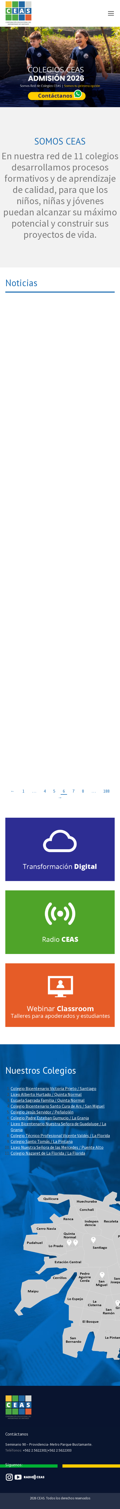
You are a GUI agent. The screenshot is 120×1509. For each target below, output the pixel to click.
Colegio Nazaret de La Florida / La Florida (48, 1153)
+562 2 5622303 (60, 1450)
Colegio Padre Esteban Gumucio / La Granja (50, 1117)
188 (106, 791)
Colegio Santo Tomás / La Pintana (42, 1141)
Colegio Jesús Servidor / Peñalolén (42, 1112)
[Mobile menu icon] (111, 13)
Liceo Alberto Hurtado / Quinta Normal (46, 1094)
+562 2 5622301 (35, 1450)
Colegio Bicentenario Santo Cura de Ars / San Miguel (58, 1106)
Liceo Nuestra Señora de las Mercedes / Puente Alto (57, 1147)
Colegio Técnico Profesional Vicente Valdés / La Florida (60, 1135)
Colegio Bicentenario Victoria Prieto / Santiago (53, 1088)
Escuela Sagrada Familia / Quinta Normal (48, 1100)
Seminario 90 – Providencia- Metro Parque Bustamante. (48, 1444)
